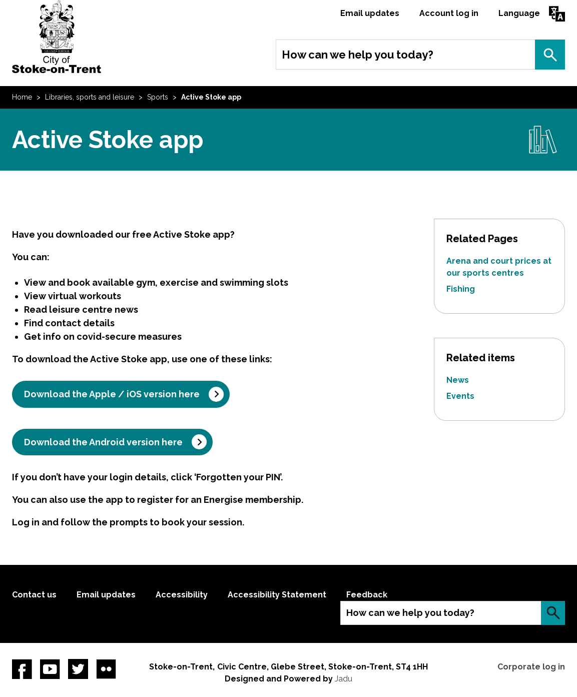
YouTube (50, 669)
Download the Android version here (103, 442)
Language (519, 13)
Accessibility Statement (277, 594)
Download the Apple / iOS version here (112, 394)
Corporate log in (531, 666)
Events (460, 396)
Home (22, 97)
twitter (78, 669)
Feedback (366, 594)
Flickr (106, 669)
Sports (157, 97)
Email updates (369, 13)
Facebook (22, 669)
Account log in (448, 13)
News (457, 380)
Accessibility (182, 594)
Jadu (343, 678)
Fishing (460, 289)
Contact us (34, 594)
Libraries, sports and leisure (89, 97)
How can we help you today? (357, 55)
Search (550, 55)
